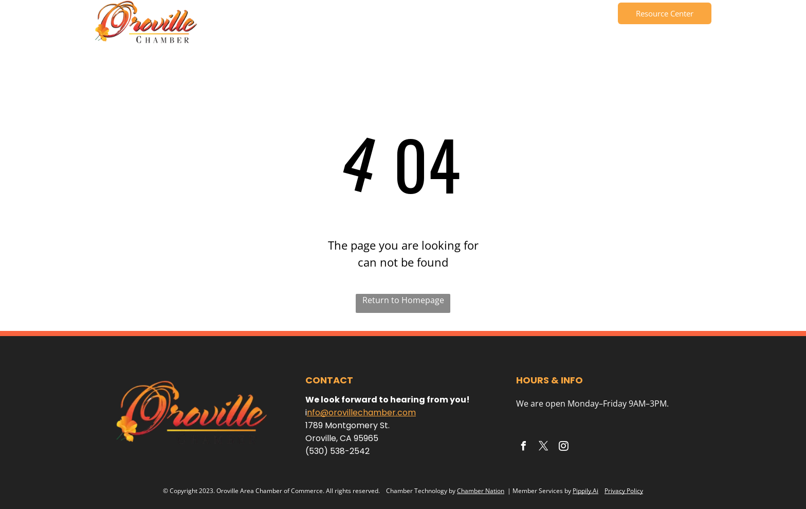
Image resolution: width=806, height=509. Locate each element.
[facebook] (523, 447)
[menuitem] (241, 15)
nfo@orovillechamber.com (361, 412)
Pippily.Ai (585, 490)
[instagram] (563, 447)
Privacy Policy (623, 490)
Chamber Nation (480, 490)
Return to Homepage (403, 300)
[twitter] (543, 447)
